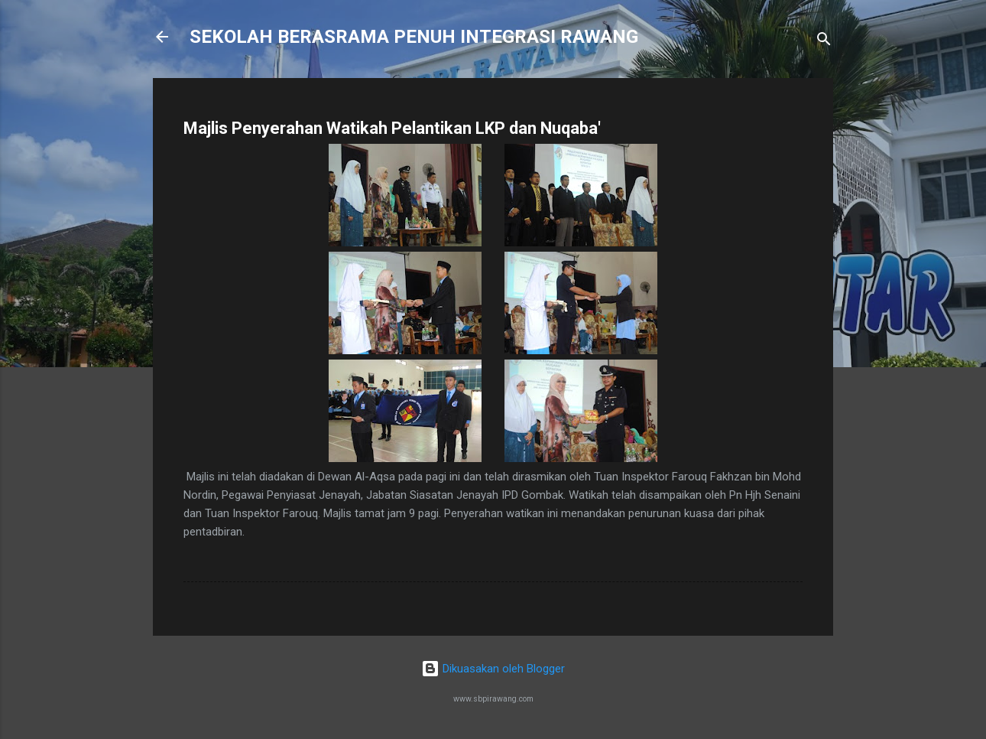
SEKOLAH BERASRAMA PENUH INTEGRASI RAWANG (414, 36)
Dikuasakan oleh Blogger (493, 669)
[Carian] (824, 41)
